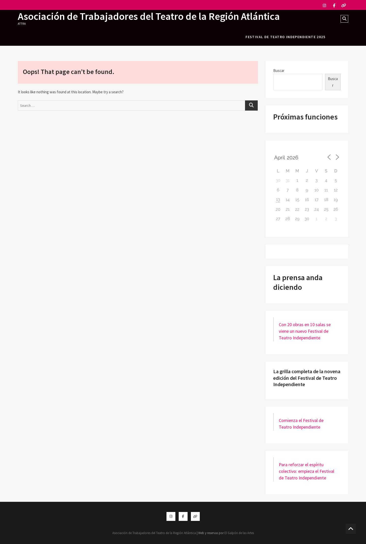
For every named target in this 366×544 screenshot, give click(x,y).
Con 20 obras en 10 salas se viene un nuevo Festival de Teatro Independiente (305, 331)
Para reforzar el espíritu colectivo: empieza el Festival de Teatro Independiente (306, 471)
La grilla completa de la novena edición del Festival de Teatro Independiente (306, 377)
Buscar (278, 70)
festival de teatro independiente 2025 (285, 37)
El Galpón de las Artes (239, 533)
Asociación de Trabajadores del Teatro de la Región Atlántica (149, 16)
